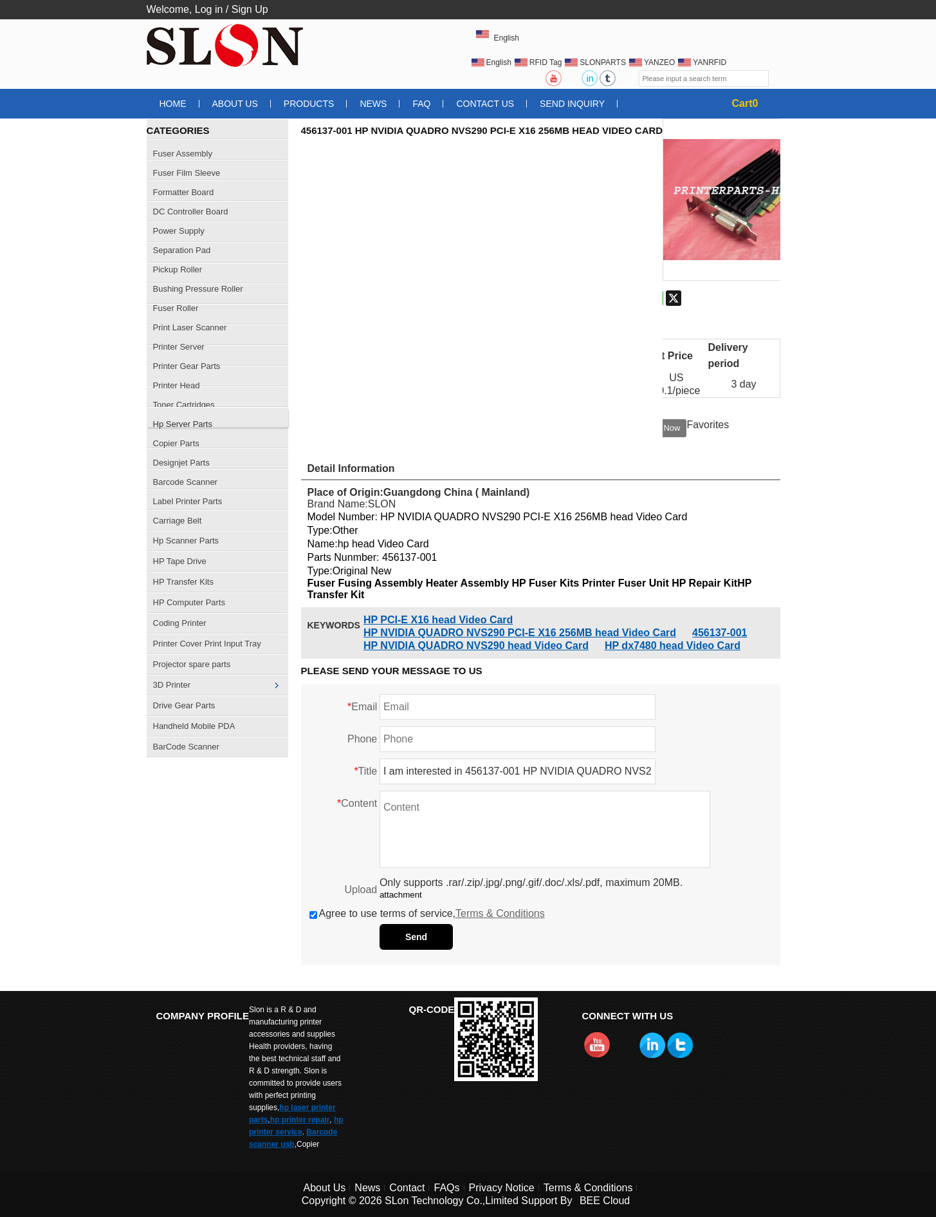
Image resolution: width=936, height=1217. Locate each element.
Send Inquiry (572, 104)
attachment (401, 895)
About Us (235, 104)
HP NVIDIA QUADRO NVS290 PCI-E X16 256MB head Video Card (519, 632)
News (373, 104)
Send (416, 937)
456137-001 (719, 632)
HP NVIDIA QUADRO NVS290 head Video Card (476, 645)
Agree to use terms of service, (427, 913)
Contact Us (485, 104)
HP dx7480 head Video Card (672, 645)
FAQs (446, 1187)
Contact (407, 1187)
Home (173, 104)
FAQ (421, 104)
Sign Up (250, 9)
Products (309, 104)
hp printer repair (300, 1119)
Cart (745, 103)
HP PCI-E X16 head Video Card (438, 619)
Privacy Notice (502, 1187)
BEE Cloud (605, 1200)
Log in (209, 9)
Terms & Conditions (500, 913)
